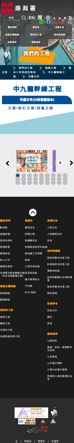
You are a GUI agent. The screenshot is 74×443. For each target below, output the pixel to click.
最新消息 (30, 227)
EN (32, 18)
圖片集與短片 (32, 279)
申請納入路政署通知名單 (59, 378)
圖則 (49, 317)
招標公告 (59, 27)
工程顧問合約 (54, 234)
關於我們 (12, 27)
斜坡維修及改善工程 (58, 264)
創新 (27, 260)
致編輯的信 (31, 240)
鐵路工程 (5, 323)
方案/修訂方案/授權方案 (31, 108)
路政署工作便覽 (33, 253)
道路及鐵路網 (12, 35)
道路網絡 (5, 293)
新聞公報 (30, 234)
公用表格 (52, 356)
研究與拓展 (31, 273)
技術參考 (12, 42)
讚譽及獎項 (6, 266)
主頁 (5, 72)
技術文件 (52, 310)
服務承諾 (5, 253)
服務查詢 (36, 42)
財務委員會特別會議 (36, 247)
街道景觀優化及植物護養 (59, 279)
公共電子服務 (54, 363)
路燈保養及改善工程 (58, 286)
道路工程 (51, 68)
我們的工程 (36, 35)
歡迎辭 (3, 227)
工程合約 (52, 227)
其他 (49, 240)
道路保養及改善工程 (58, 257)
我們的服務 (59, 35)
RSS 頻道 (30, 292)
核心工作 (5, 260)
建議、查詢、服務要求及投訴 (59, 349)
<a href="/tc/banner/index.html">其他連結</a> (37, 165)
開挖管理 (52, 293)
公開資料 (52, 340)
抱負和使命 (6, 240)
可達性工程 (6, 330)
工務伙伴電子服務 (57, 369)
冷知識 (28, 286)
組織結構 (5, 234)
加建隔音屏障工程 (10, 336)
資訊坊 (36, 27)
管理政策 (5, 247)
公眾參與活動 (32, 266)
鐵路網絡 (5, 299)
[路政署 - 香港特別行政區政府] (37, 8)
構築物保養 (53, 270)
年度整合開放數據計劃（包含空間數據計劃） (12, 274)
